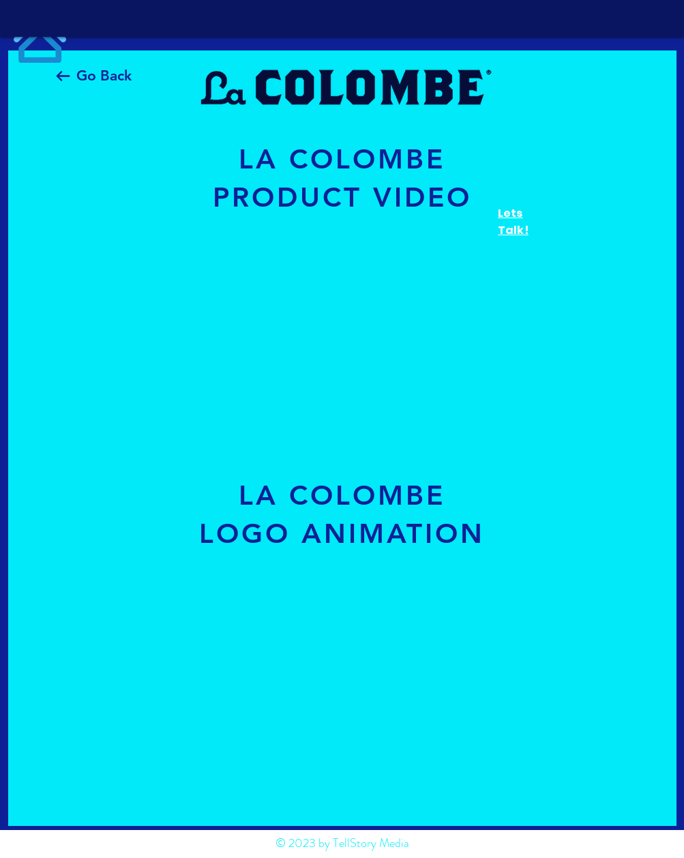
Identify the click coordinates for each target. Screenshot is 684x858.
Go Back (104, 75)
